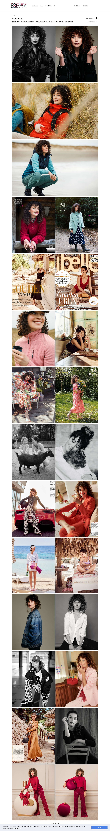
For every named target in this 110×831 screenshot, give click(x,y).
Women (35, 6)
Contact (48, 6)
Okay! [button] (99, 827)
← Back (14, 16)
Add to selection (92, 18)
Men (41, 6)
